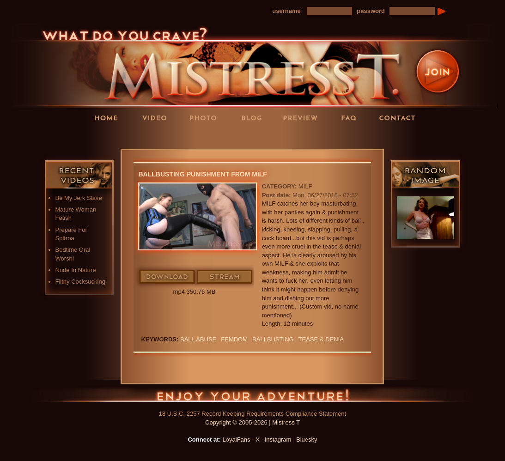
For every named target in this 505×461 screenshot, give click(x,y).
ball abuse (198, 339)
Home (109, 117)
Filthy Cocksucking (80, 281)
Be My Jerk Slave (78, 197)
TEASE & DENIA (321, 339)
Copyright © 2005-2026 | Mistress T (252, 422)
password (371, 10)
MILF (305, 186)
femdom (234, 339)
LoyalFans (158, 136)
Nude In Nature (75, 270)
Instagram (278, 439)
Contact (400, 117)
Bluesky (306, 439)
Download (167, 277)
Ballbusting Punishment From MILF (202, 174)
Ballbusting (273, 339)
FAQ (352, 117)
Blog (254, 117)
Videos (157, 117)
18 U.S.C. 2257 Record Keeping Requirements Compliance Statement (252, 413)
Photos (206, 117)
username (286, 10)
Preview (303, 117)
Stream (225, 277)
